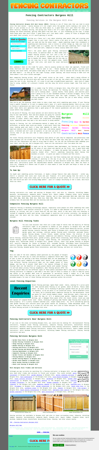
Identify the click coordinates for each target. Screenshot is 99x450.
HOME (65, 11)
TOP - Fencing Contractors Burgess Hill (24, 422)
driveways (18, 386)
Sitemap (11, 436)
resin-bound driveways (60, 377)
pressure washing (41, 380)
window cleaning (53, 382)
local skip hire (77, 386)
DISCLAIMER (85, 11)
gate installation (48, 392)
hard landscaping (26, 377)
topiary (60, 388)
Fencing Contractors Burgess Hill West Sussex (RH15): (29, 24)
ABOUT (73, 11)
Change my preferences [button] (70, 445)
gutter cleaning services (65, 375)
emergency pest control (61, 390)
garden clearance (16, 392)
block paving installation (29, 390)
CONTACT (79, 11)
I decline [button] (61, 445)
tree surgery (82, 388)
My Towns (12, 446)
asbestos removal (43, 384)
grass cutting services (23, 378)
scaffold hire (76, 384)
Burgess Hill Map (16, 425)
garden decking (36, 375)
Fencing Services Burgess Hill (26, 336)
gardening (49, 378)
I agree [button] (55, 445)
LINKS (69, 11)
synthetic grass (30, 388)
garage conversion (42, 386)
